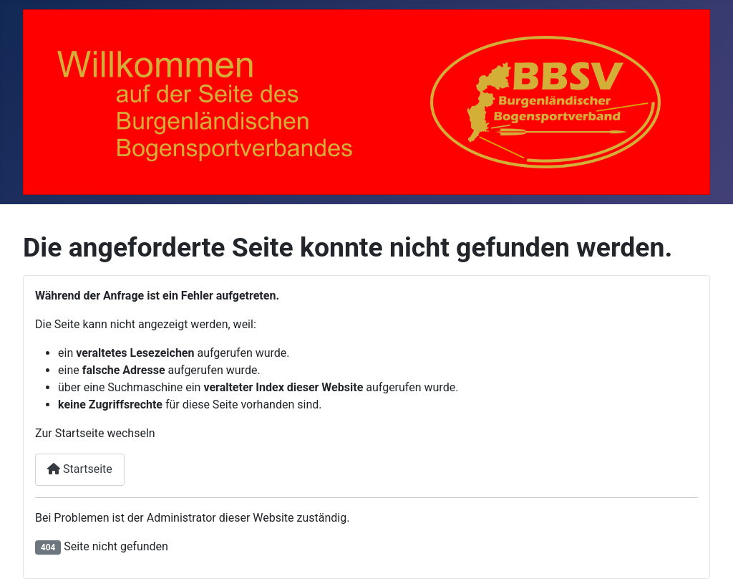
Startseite (79, 469)
